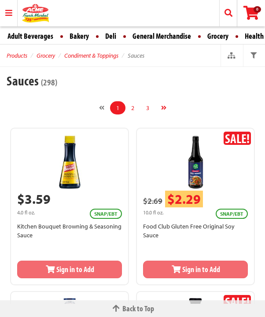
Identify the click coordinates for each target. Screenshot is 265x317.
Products (17, 55)
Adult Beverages (30, 36)
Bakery (79, 36)
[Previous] (101, 107)
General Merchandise (161, 36)
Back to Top (132, 308)
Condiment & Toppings (91, 55)
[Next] (164, 107)
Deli (110, 36)
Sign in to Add (69, 269)
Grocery (217, 36)
